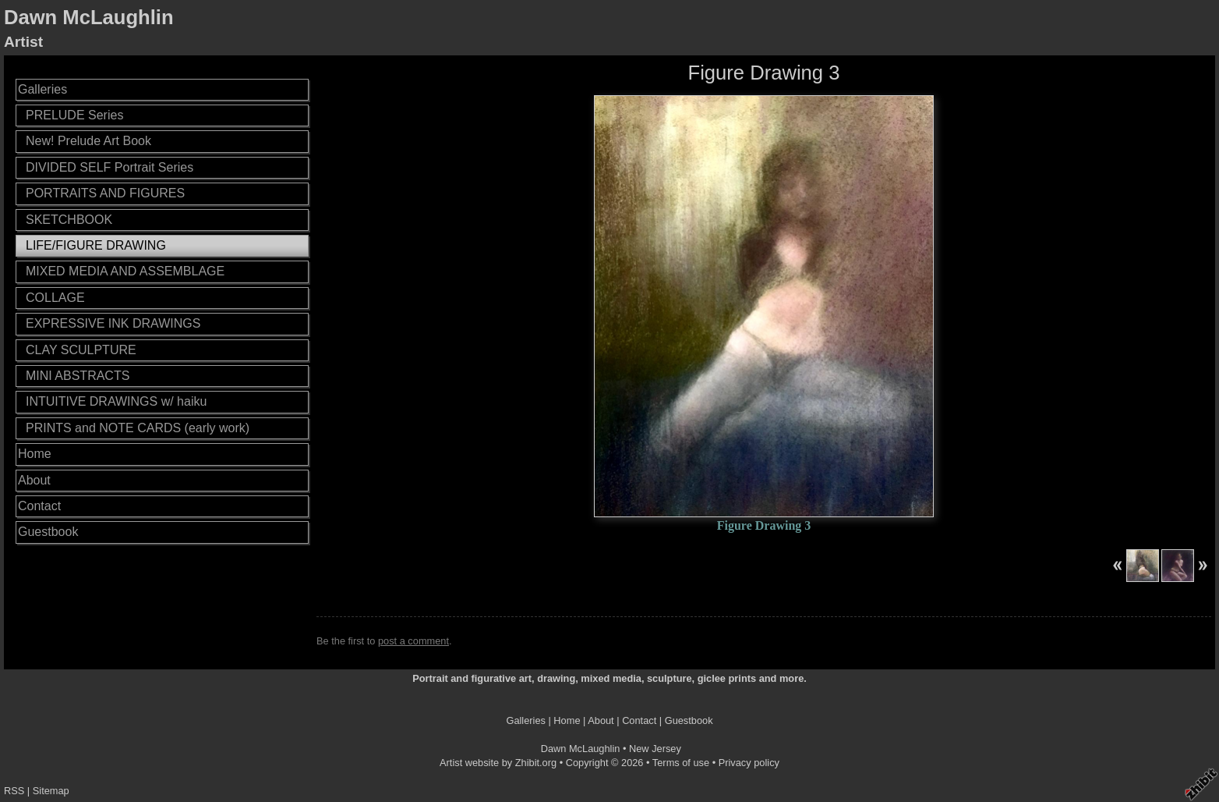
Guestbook (48, 531)
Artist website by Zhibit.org (498, 762)
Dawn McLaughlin (89, 17)
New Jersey (655, 748)
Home (34, 453)
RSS (14, 791)
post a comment (413, 641)
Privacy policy (749, 762)
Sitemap (51, 791)
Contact (39, 506)
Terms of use (680, 762)
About (34, 480)
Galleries (42, 89)
